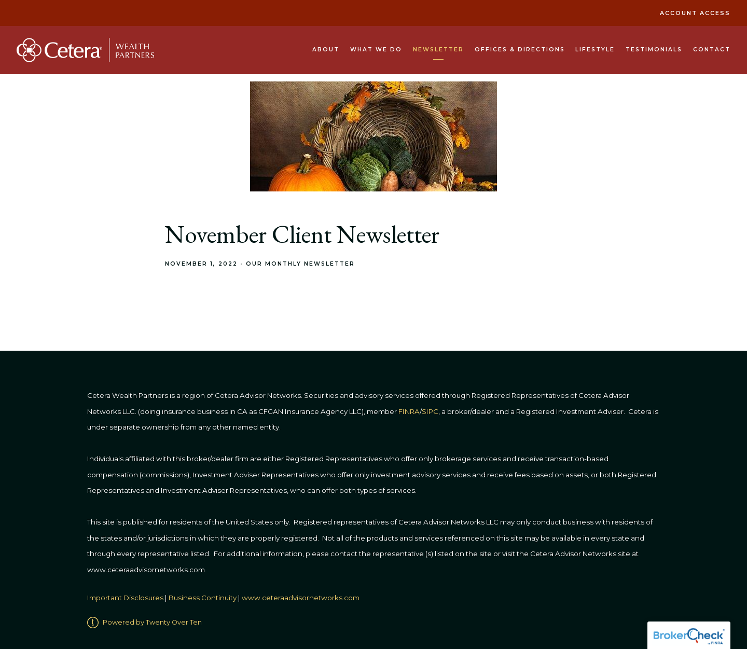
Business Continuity (203, 597)
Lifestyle (595, 49)
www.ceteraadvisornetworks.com (300, 597)
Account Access (695, 13)
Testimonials (654, 49)
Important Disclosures (125, 597)
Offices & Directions (520, 49)
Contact (711, 49)
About (325, 49)
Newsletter (438, 49)
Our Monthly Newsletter (300, 263)
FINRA (409, 411)
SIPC (430, 411)
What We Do (376, 49)
